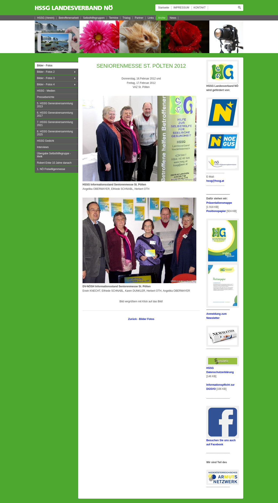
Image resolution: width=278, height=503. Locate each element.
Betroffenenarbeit (69, 17)
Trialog (126, 17)
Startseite (163, 7)
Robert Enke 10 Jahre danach (54, 162)
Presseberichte (45, 97)
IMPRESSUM (181, 7)
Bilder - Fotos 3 (46, 78)
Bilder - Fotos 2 (46, 71)
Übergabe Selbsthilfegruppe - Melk (54, 155)
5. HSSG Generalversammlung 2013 (55, 105)
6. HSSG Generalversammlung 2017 (55, 114)
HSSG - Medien (46, 90)
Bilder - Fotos (44, 65)
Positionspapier (216, 211)
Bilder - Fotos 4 (46, 84)
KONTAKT (200, 7)
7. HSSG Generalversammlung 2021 (55, 124)
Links (151, 17)
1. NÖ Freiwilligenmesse (51, 169)
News (173, 17)
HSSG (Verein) (45, 17)
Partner (139, 17)
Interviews (43, 147)
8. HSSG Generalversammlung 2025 (55, 133)
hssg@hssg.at (215, 180)
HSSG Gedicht (45, 140)
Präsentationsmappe (219, 202)
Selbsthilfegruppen (93, 17)
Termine (113, 17)
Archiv (161, 17)
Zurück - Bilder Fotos (141, 319)
